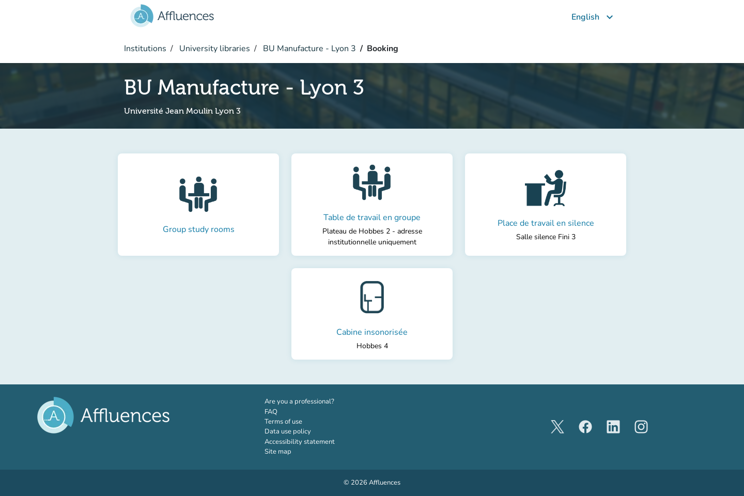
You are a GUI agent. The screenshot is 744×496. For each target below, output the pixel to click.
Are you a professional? (314, 401)
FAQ (271, 411)
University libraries (213, 48)
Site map (278, 451)
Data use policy (288, 431)
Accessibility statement (300, 441)
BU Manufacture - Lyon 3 (308, 48)
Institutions (145, 48)
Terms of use (283, 421)
